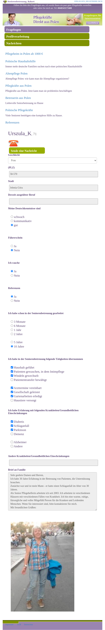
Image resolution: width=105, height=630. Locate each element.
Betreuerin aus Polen (18, 98)
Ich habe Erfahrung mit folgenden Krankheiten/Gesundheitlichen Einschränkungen (43, 412)
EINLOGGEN (79, 1)
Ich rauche (14, 263)
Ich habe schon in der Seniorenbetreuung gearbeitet (36, 313)
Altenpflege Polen (16, 73)
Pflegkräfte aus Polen (18, 85)
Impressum (9, 625)
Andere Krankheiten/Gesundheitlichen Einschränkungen (38, 456)
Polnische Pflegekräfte (19, 110)
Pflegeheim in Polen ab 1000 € (24, 53)
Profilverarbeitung (17, 36)
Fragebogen (13, 29)
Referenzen (12, 122)
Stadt (11, 181)
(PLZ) (11, 167)
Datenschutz (28, 625)
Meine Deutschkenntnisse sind (24, 208)
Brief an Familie (16, 469)
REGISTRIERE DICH (94, 1)
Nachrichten (13, 43)
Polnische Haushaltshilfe (20, 61)
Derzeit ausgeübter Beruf (21, 194)
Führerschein (15, 237)
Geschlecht (14, 155)
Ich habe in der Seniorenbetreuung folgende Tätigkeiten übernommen (45, 359)
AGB (19, 625)
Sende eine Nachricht (24, 150)
